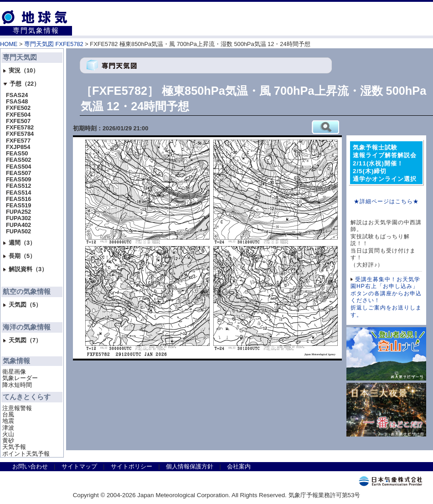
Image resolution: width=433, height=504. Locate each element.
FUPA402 (18, 225)
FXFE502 (18, 108)
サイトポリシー (131, 466)
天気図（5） (22, 304)
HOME (8, 44)
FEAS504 (18, 167)
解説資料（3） (25, 269)
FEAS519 (18, 205)
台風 (8, 414)
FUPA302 (18, 218)
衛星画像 (14, 372)
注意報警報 (17, 408)
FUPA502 (18, 231)
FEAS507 (18, 173)
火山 (8, 434)
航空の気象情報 (27, 291)
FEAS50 (17, 153)
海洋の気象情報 (27, 327)
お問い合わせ (30, 466)
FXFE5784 (20, 134)
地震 (8, 421)
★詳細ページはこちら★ (386, 201)
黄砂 (8, 440)
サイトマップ (79, 466)
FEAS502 (18, 160)
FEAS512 (18, 186)
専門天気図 (20, 57)
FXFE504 (18, 115)
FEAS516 (18, 199)
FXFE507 (18, 121)
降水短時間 (17, 385)
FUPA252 (18, 212)
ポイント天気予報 (26, 454)
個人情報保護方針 (189, 466)
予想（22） (21, 83)
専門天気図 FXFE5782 (53, 44)
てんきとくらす (27, 397)
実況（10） (21, 70)
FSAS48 (17, 101)
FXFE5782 (20, 127)
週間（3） (19, 242)
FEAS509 (18, 179)
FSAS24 (17, 95)
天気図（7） (22, 340)
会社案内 (239, 466)
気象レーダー (20, 378)
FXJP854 (18, 147)
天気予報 (14, 447)
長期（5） (19, 255)
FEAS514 (18, 193)
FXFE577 (18, 141)
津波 (8, 428)
